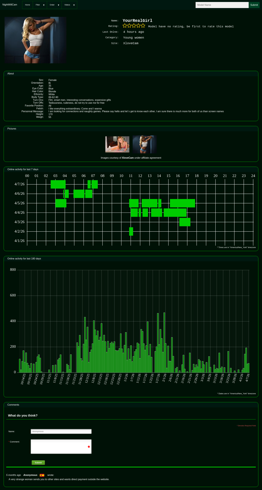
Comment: (14, 441)
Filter (38, 5)
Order (52, 5)
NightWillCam (9, 4)
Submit (38, 462)
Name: (11, 431)
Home (27, 5)
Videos (67, 5)
